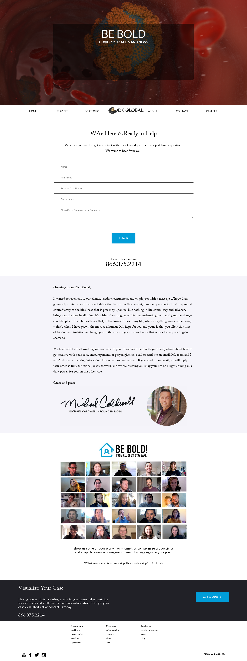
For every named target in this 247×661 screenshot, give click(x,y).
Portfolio (145, 634)
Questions (76, 642)
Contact (109, 642)
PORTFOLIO (92, 111)
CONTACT (182, 111)
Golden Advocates (149, 630)
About (109, 638)
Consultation (77, 634)
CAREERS (211, 111)
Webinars (75, 630)
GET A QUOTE (212, 596)
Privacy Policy (112, 630)
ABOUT (152, 111)
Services (62, 111)
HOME (33, 111)
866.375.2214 (123, 263)
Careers (110, 634)
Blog (143, 638)
